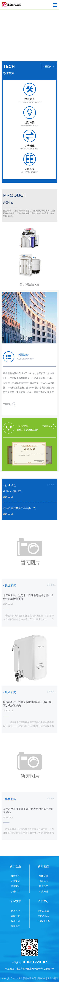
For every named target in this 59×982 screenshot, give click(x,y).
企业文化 (15, 881)
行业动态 (43, 886)
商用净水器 (43, 916)
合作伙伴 (15, 891)
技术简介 (15, 910)
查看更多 (48, 66)
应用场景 (15, 926)
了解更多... (51, 484)
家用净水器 (43, 910)
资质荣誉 (15, 886)
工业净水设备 (43, 921)
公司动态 (43, 881)
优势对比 (15, 921)
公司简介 (15, 876)
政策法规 (43, 891)
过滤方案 (15, 916)
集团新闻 (43, 876)
